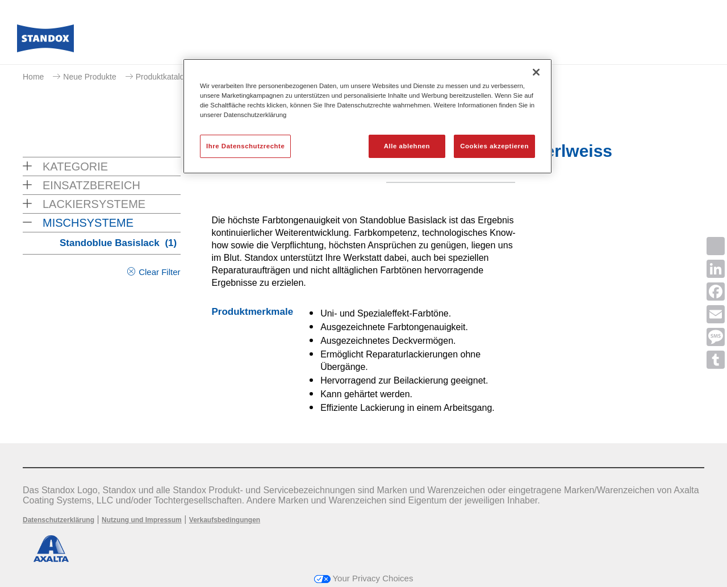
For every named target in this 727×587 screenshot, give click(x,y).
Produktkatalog (162, 76)
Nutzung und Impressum (142, 520)
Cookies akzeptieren (494, 146)
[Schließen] (536, 72)
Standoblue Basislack (118, 243)
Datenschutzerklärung (58, 520)
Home (33, 76)
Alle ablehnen (407, 146)
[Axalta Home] (45, 41)
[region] (367, 116)
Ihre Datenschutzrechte (245, 146)
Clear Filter (159, 272)
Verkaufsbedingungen (224, 520)
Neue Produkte (89, 76)
